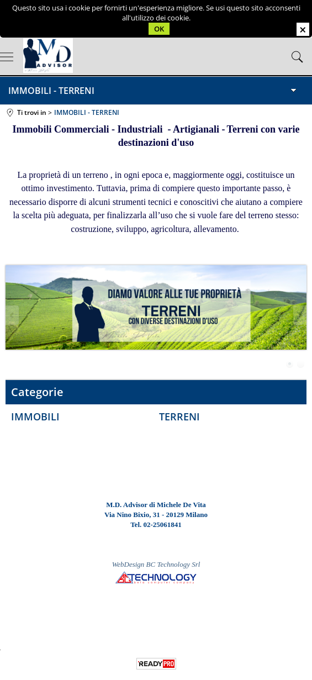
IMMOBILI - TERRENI (51, 91)
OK (159, 29)
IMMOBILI (35, 416)
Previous (13, 315)
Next (299, 315)
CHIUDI (303, 29)
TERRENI (179, 416)
